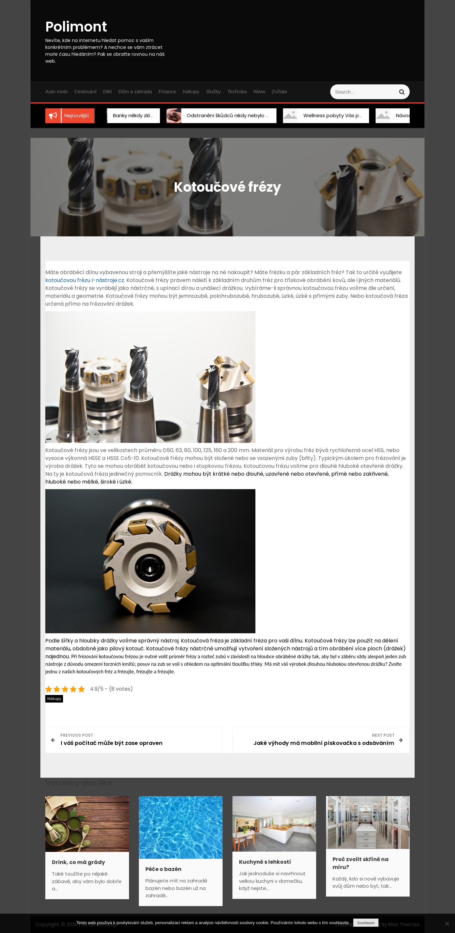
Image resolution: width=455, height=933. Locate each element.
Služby (213, 91)
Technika (237, 91)
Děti (107, 91)
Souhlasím (366, 923)
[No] (447, 923)
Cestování (85, 91)
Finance (167, 91)
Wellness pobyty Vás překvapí (333, 115)
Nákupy (191, 91)
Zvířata (279, 91)
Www (259, 91)
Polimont (76, 26)
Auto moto (56, 91)
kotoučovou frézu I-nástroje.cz (84, 280)
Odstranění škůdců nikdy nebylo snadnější (231, 115)
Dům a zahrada (135, 91)
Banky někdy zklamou (131, 115)
